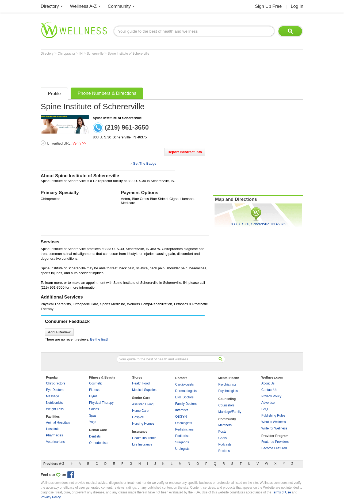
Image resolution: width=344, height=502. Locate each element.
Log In (297, 6)
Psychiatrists (227, 384)
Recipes (224, 451)
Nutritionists (54, 403)
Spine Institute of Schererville (128, 53)
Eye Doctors (54, 390)
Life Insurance (142, 444)
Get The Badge (144, 163)
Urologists (182, 449)
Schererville (95, 53)
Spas (92, 415)
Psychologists (228, 391)
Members (225, 425)
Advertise (268, 403)
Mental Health (228, 378)
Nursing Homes (143, 423)
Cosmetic (95, 383)
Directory (50, 6)
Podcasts (224, 444)
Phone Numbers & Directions (107, 93)
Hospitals (52, 429)
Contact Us (269, 390)
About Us (267, 383)
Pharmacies (54, 435)
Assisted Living (143, 404)
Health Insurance (144, 438)
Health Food (141, 383)
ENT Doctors (184, 397)
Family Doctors (186, 404)
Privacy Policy (271, 396)
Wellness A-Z (83, 6)
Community (119, 6)
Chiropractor (67, 53)
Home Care (140, 411)
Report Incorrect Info (184, 152)
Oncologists (183, 423)
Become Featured (274, 448)
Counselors (226, 405)
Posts (222, 431)
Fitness (94, 390)
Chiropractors (55, 383)
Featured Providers (275, 442)
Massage (52, 396)
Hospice (138, 417)
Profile (54, 93)
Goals (222, 438)
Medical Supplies (144, 390)
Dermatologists (186, 391)
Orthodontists (98, 443)
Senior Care (141, 398)
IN (81, 53)
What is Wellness (273, 422)
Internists (181, 410)
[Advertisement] (138, 70)
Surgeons (182, 442)
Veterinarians (55, 442)
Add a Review (59, 332)
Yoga (92, 422)
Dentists (95, 436)
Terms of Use (281, 492)
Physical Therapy (101, 403)
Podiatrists (182, 436)
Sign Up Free (268, 6)
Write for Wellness (274, 428)
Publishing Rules (273, 415)
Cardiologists (184, 384)
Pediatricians (184, 429)
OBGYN (181, 416)
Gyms (93, 396)
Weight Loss (55, 409)
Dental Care (98, 430)
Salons (94, 409)
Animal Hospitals (58, 422)
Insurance (139, 431)
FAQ (264, 409)
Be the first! (99, 339)
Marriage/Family (229, 412)
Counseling (227, 399)
